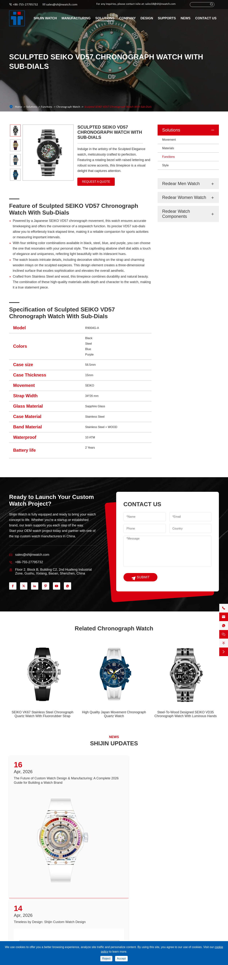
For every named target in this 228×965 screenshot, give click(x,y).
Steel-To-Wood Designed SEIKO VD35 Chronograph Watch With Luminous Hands (185, 722)
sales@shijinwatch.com (61, 4)
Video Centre (93, 911)
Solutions (105, 18)
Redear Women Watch (184, 197)
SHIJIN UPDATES (114, 745)
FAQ (88, 924)
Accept (121, 958)
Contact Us (206, 18)
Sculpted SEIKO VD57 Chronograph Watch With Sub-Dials (117, 106)
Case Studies (130, 918)
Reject (106, 958)
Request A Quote (97, 184)
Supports (167, 18)
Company (127, 18)
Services (90, 918)
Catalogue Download (98, 905)
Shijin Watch (45, 18)
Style (165, 165)
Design (146, 18)
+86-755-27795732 (25, 4)
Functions (46, 106)
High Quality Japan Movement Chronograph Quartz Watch (114, 722)
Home (18, 106)
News (185, 18)
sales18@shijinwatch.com (160, 4)
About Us (128, 911)
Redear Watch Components (176, 214)
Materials (168, 148)
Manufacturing (76, 18)
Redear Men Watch (181, 183)
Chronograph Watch (68, 106)
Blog (126, 930)
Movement (169, 139)
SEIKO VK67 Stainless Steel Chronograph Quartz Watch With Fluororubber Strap (42, 722)
